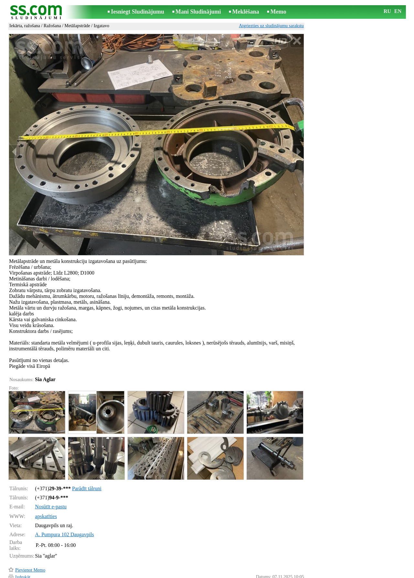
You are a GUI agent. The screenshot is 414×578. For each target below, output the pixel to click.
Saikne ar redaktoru (163, 573)
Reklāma (195, 573)
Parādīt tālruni (87, 461)
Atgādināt (24, 564)
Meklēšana (245, 11)
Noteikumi (130, 573)
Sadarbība (217, 573)
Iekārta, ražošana (24, 25)
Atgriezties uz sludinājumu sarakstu (271, 25)
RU (387, 11)
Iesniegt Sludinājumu (137, 11)
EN (397, 11)
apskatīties (46, 489)
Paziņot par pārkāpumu (283, 564)
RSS (236, 573)
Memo (278, 11)
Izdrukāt (22, 549)
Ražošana (52, 25)
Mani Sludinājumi (198, 11)
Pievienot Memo (30, 542)
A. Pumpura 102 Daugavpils (64, 507)
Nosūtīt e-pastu (50, 479)
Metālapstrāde (77, 25)
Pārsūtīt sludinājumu (34, 556)
